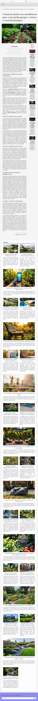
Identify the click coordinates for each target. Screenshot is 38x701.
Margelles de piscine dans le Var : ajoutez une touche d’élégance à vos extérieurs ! (27, 414)
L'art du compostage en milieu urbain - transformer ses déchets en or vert (27, 521)
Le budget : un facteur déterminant (14, 54)
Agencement (12, 695)
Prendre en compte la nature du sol (14, 51)
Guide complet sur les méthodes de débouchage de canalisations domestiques (10, 521)
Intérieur (3, 695)
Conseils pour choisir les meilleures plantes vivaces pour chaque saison (10, 414)
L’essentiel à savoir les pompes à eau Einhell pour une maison (32, 56)
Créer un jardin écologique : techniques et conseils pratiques (19, 605)
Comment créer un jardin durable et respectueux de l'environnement (11, 574)
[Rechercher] (18, 1)
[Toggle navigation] (3, 4)
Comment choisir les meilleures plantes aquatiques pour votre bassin (10, 678)
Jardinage (7, 8)
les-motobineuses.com (17, 110)
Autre (21, 695)
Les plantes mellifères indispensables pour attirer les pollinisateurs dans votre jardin (10, 468)
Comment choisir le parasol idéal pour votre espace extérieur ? (10, 256)
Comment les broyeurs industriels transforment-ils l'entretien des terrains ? (27, 256)
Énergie (7, 695)
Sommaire (15, 46)
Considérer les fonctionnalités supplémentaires (14, 52)
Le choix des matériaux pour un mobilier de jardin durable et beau (19, 341)
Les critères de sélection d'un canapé (32, 73)
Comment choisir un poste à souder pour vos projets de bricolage (27, 468)
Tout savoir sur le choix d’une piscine (32, 142)
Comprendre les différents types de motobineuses (14, 48)
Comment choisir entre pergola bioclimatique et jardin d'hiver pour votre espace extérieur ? (10, 309)
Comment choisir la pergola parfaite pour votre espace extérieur (10, 625)
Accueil (3, 8)
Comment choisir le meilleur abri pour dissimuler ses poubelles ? (10, 361)
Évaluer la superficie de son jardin (14, 49)
